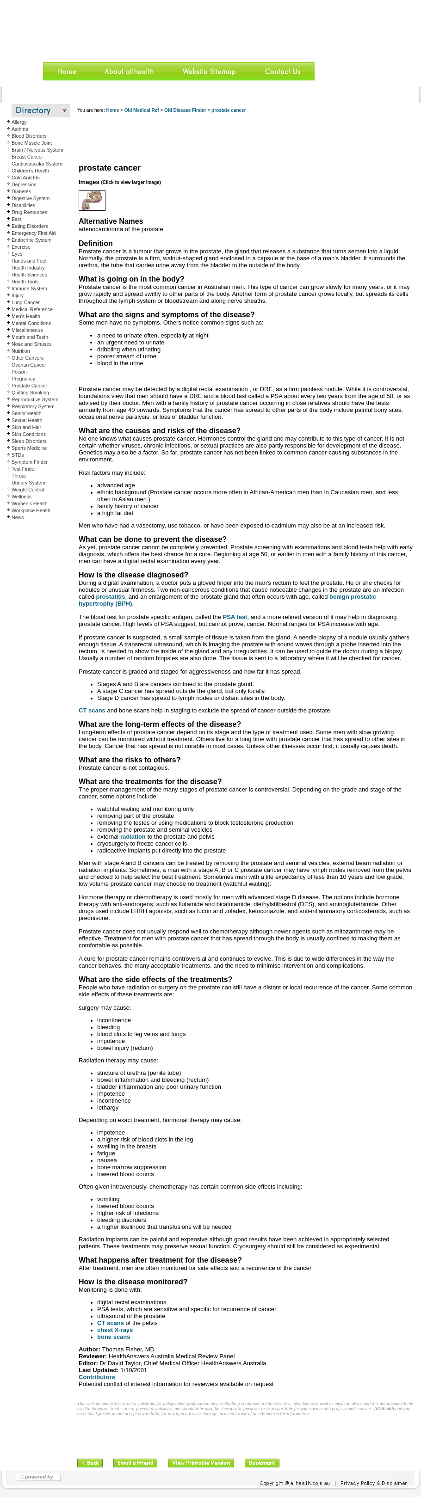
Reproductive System (35, 399)
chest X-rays (115, 1329)
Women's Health (30, 503)
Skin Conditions (29, 434)
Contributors (97, 1377)
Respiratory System (33, 406)
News (18, 517)
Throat (19, 476)
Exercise (21, 247)
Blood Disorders (29, 136)
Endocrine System (31, 240)
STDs (18, 455)
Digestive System (31, 198)
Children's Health (30, 170)
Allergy (19, 122)
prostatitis (110, 596)
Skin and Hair (26, 427)
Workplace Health (31, 510)
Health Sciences (29, 274)
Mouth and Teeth (30, 337)
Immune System (29, 288)
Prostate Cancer (29, 385)
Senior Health (27, 413)
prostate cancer (228, 110)
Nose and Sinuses (32, 344)
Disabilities (23, 205)
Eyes (17, 254)
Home (112, 110)
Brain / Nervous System (37, 150)
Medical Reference (32, 309)
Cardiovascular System (37, 163)
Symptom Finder (30, 462)
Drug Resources (29, 212)
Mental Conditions (31, 323)
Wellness (21, 496)
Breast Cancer (27, 157)
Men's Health (26, 316)
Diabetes (21, 191)
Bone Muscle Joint (32, 143)
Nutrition (21, 351)
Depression (24, 184)
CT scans (92, 710)
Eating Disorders (30, 226)
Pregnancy (23, 378)
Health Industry (28, 267)
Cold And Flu (26, 177)
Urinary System (28, 482)
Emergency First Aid (34, 233)
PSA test (235, 617)
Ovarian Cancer (29, 365)
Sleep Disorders (29, 441)
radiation (133, 836)
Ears (17, 219)
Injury (18, 295)
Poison (19, 371)
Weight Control (28, 489)
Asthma (20, 129)
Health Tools (25, 281)
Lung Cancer (26, 302)
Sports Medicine (29, 448)
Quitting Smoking (30, 392)
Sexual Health (27, 420)
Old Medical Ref (141, 110)
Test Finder (24, 469)
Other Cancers (27, 358)
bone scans (113, 1336)
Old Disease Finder (185, 110)
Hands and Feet (29, 261)
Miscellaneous (27, 330)
